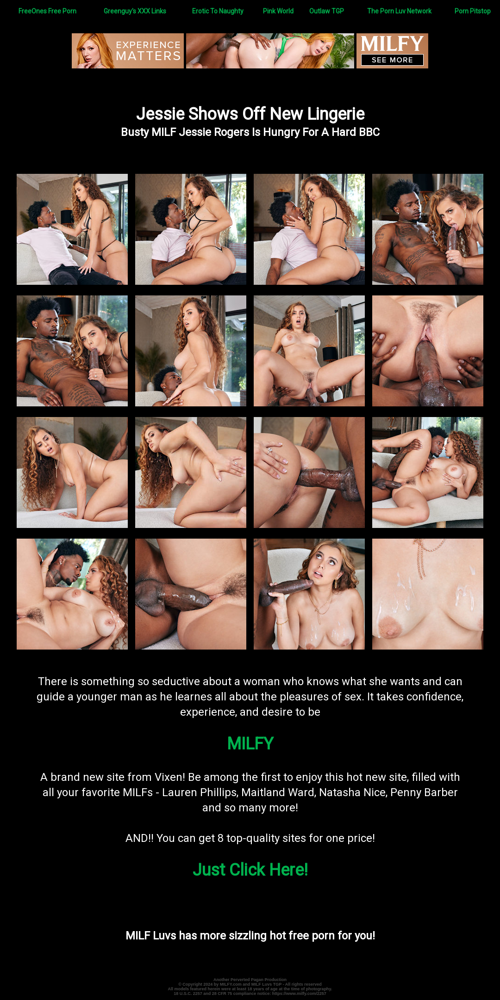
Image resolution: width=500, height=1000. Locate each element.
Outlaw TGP (326, 11)
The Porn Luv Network (399, 11)
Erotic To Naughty (218, 11)
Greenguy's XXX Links (135, 11)
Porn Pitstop (473, 11)
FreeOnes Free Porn (47, 11)
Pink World (278, 11)
